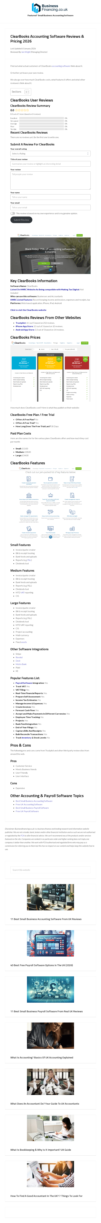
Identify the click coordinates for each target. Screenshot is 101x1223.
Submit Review (21, 219)
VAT (22, 592)
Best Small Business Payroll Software (32, 808)
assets (24, 642)
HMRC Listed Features (21, 299)
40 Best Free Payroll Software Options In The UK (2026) (41, 965)
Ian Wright (26, 52)
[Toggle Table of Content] (25, 92)
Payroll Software (24, 683)
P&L (29, 560)
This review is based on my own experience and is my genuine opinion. (46, 213)
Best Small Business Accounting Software (34, 801)
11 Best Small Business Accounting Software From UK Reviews (46, 919)
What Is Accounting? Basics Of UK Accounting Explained (41, 1057)
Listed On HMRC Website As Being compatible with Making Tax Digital (44, 289)
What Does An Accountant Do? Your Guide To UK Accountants (44, 1104)
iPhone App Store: (24, 326)
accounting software (61, 66)
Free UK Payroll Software (27, 811)
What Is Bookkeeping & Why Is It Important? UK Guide (40, 1150)
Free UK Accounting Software (29, 804)
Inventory (26, 737)
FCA (22, 835)
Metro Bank (21, 664)
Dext (18, 660)
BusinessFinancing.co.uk (50, 8)
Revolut (19, 657)
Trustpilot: (21, 323)
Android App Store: (25, 329)
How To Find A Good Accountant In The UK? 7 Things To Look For (46, 1196)
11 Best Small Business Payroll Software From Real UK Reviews (46, 1011)
